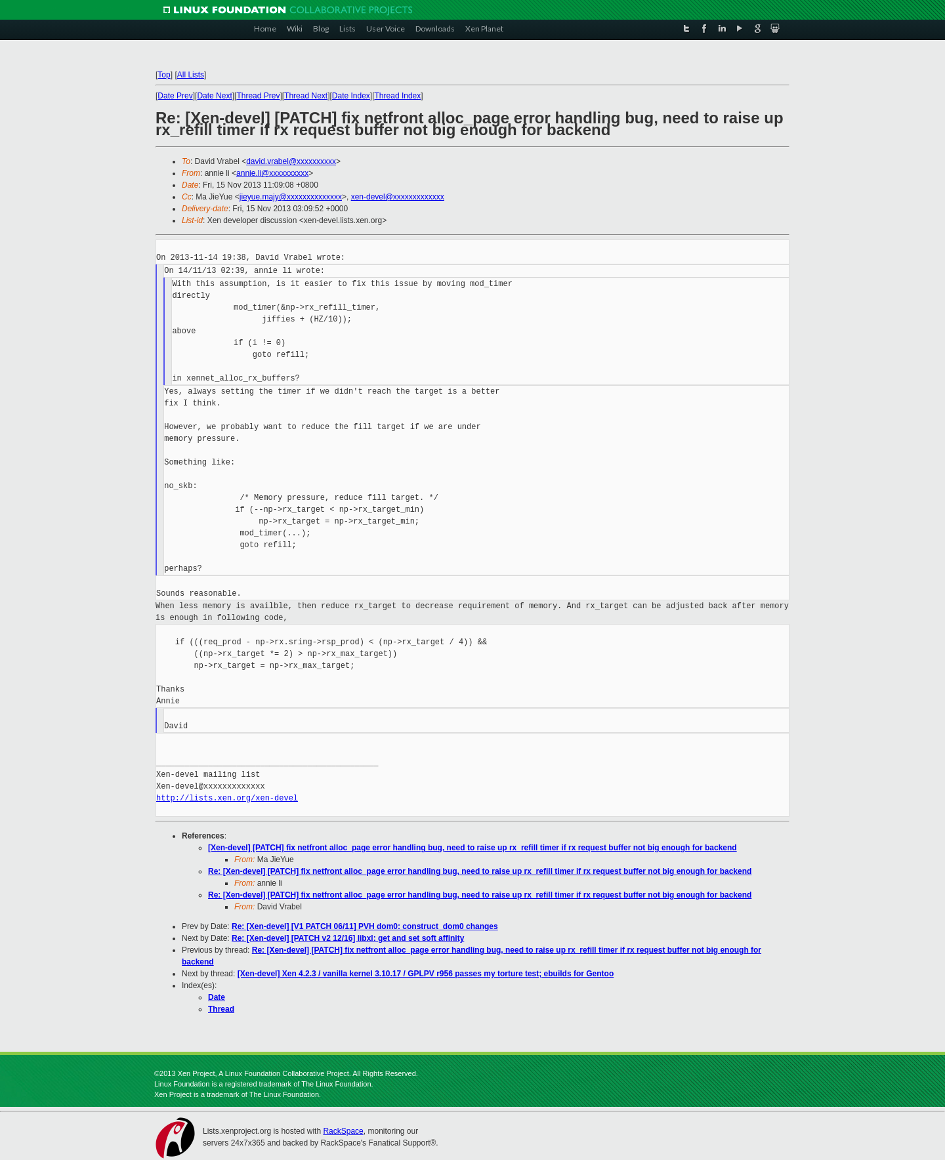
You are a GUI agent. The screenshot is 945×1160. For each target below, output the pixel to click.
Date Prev (175, 95)
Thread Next (305, 95)
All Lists (190, 74)
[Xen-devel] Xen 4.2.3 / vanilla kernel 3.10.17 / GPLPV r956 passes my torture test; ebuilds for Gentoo (426, 973)
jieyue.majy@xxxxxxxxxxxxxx (291, 196)
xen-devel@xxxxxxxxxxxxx (397, 196)
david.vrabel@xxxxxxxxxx (291, 161)
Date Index (351, 95)
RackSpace (343, 1131)
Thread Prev (258, 95)
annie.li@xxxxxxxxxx (272, 173)
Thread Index (398, 95)
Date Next (214, 95)
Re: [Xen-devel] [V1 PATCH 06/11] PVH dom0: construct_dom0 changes (365, 926)
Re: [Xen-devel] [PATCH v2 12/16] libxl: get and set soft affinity (348, 938)
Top (164, 74)
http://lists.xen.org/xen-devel (227, 798)
